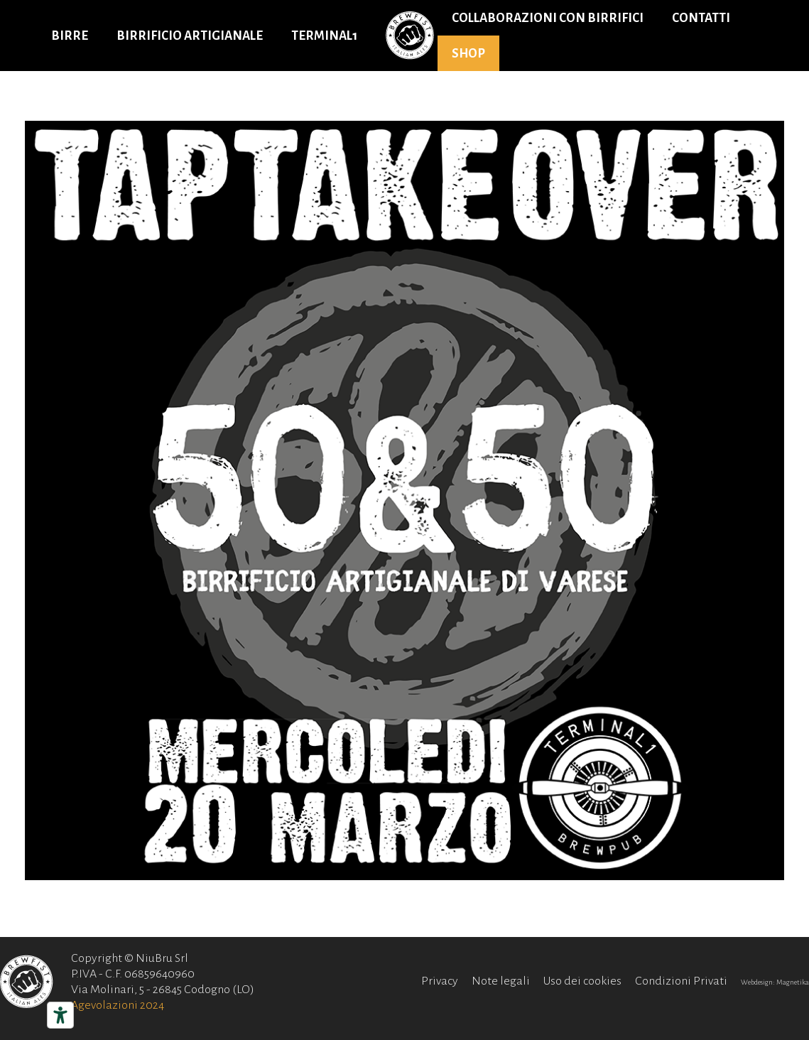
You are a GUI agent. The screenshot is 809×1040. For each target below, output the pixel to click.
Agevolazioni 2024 (117, 1005)
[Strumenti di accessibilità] (60, 1015)
